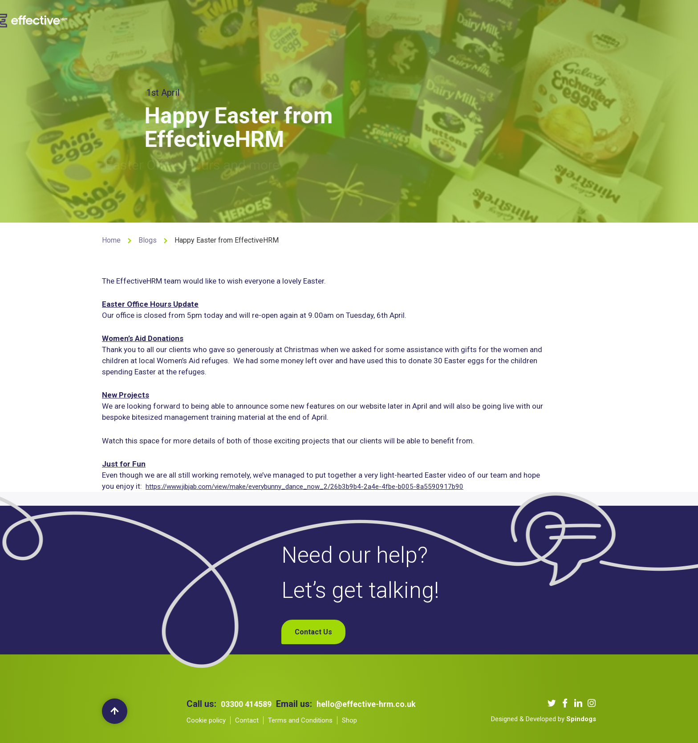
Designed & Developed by (543, 719)
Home (111, 240)
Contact (247, 720)
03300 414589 (249, 703)
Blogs (440, 19)
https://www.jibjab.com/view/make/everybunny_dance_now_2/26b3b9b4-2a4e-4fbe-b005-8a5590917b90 (326, 486)
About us (249, 19)
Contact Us (480, 19)
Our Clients (349, 19)
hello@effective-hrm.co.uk (376, 703)
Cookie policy (206, 720)
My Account (556, 19)
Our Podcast (399, 19)
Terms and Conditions (300, 720)
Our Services (297, 19)
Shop (517, 19)
